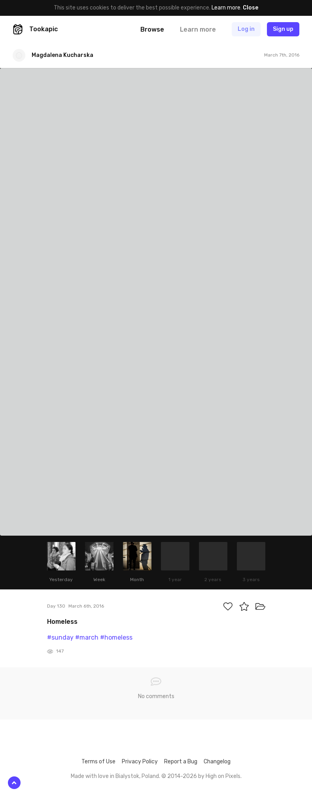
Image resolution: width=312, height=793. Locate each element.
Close (250, 7)
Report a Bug (180, 761)
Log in (246, 29)
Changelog (217, 761)
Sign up (283, 29)
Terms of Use (98, 761)
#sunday (60, 637)
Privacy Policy (140, 761)
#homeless (116, 637)
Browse (152, 29)
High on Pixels (223, 776)
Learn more (226, 7)
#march (86, 637)
